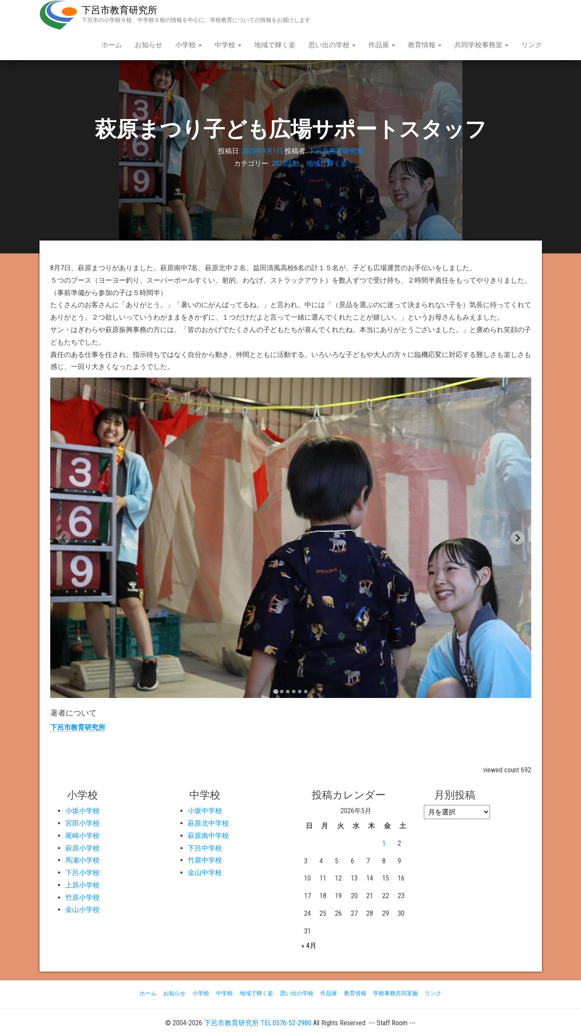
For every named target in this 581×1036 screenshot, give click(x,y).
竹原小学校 (82, 897)
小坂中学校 (205, 811)
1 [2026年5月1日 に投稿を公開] (384, 843)
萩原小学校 (82, 848)
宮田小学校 (82, 823)
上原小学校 (82, 885)
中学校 (228, 45)
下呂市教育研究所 (119, 10)
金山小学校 (82, 909)
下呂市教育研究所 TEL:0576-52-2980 (257, 1023)
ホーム (111, 45)
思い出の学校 (332, 45)
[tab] (275, 691)
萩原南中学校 (208, 836)
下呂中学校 (205, 848)
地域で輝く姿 (274, 45)
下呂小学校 (82, 872)
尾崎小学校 (82, 836)
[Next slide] (517, 538)
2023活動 (285, 163)
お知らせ (148, 45)
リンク (531, 45)
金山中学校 (205, 872)
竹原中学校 (205, 860)
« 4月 (308, 946)
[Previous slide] (64, 538)
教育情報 (424, 45)
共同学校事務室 (481, 45)
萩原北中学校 (208, 823)
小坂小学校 (82, 811)
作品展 (381, 45)
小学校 (188, 45)
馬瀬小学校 (82, 860)
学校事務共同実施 (395, 993)
